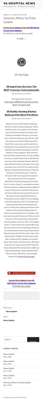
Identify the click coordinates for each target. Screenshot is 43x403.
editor (24, 15)
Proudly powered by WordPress (14, 397)
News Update (8, 354)
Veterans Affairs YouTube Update (17, 383)
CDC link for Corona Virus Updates (21, 283)
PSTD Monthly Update (21, 286)
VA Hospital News (19, 3)
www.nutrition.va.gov (26, 256)
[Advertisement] (21, 295)
